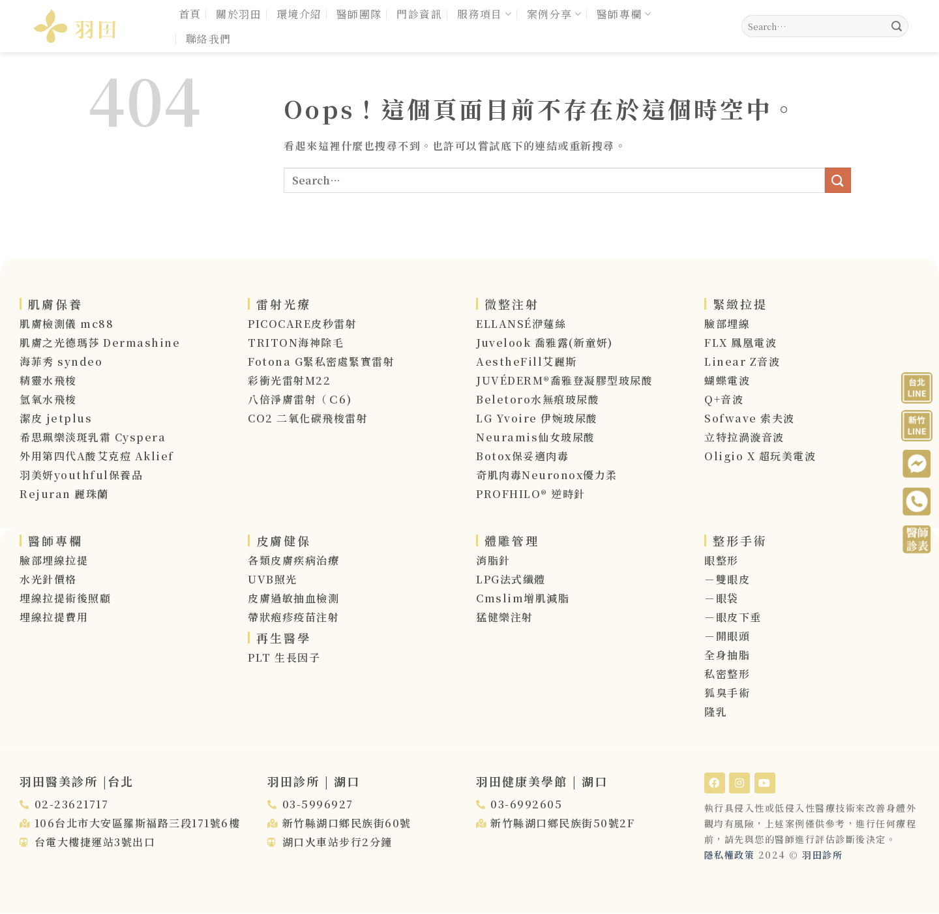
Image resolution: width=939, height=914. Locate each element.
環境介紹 (299, 14)
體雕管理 (511, 540)
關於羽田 (238, 14)
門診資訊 (419, 14)
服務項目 (485, 14)
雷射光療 (283, 303)
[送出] (897, 26)
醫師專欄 (624, 14)
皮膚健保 (283, 540)
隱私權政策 (729, 854)
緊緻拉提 (740, 303)
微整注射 (511, 303)
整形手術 (740, 540)
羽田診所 (822, 854)
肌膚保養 (55, 303)
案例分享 (554, 14)
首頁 (190, 14)
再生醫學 (283, 637)
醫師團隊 (359, 14)
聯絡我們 (208, 38)
